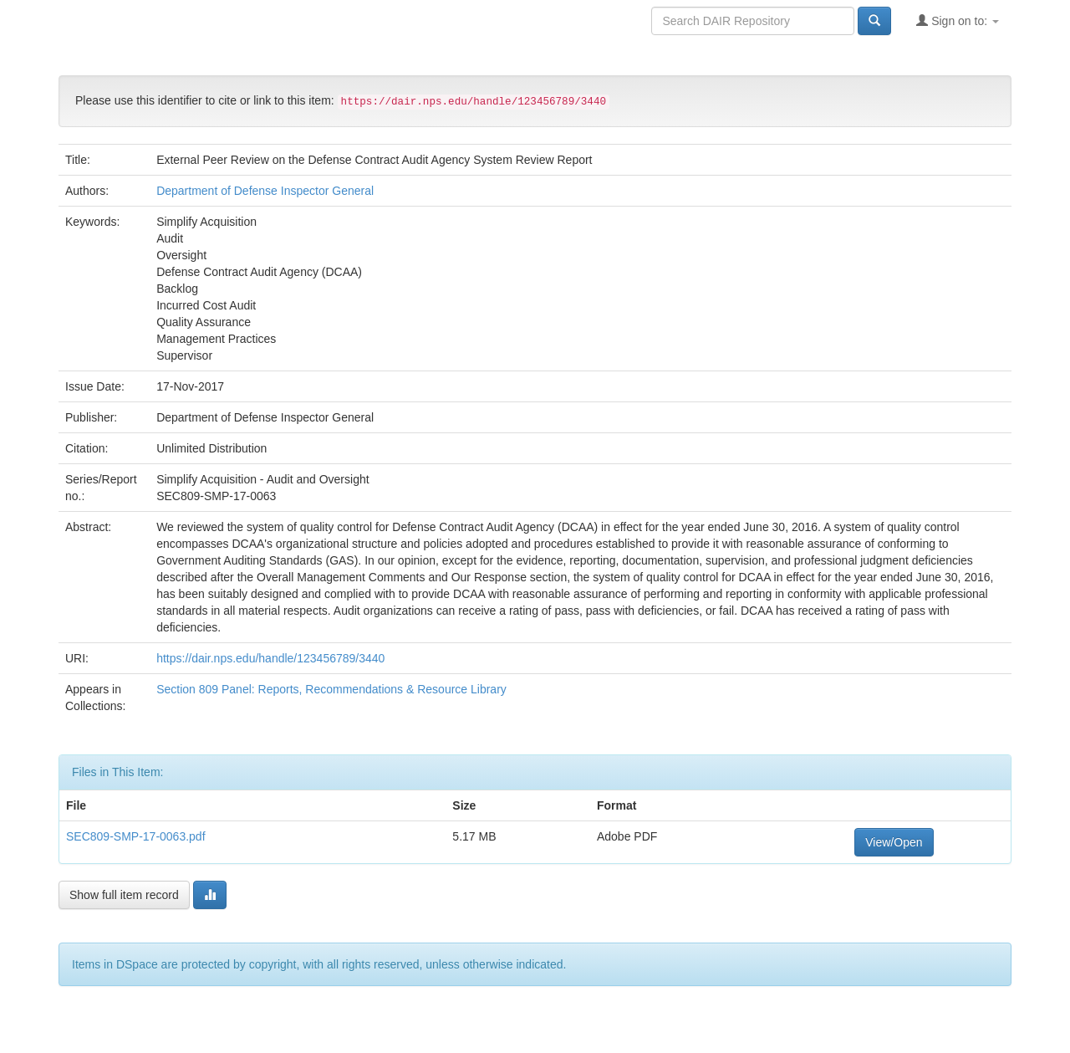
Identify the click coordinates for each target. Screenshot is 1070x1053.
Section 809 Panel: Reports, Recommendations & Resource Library (331, 689)
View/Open (893, 842)
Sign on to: (957, 20)
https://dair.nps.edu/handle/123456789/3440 (270, 658)
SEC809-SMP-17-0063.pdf (136, 836)
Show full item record (124, 895)
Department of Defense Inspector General (265, 190)
